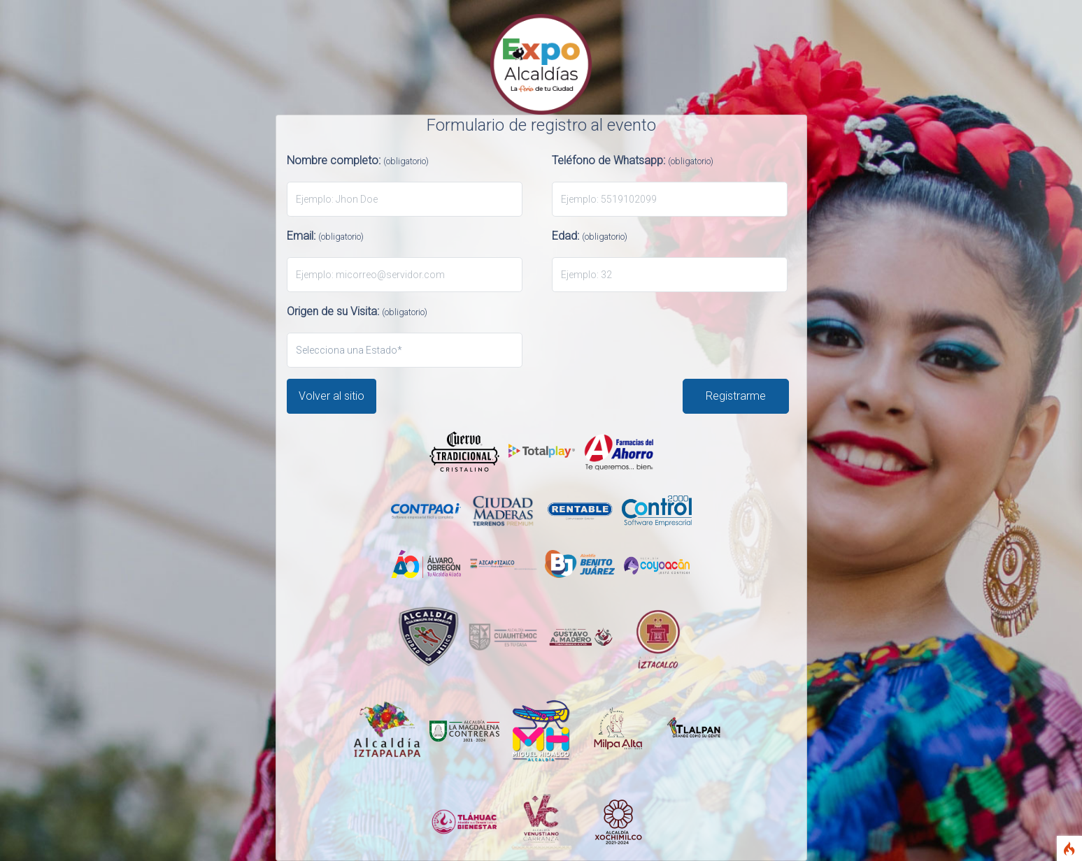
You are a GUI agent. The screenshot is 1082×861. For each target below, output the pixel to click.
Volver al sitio (331, 396)
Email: (325, 236)
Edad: (589, 236)
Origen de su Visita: (357, 311)
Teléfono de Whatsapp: (632, 160)
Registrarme (736, 396)
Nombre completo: (358, 160)
